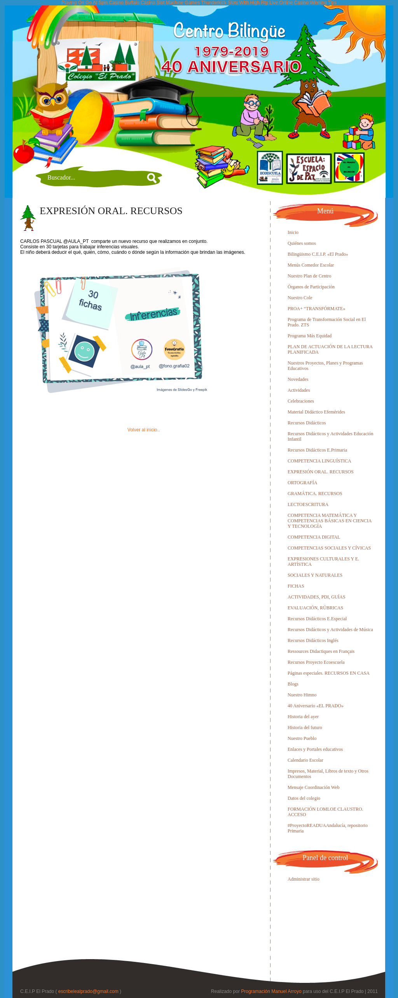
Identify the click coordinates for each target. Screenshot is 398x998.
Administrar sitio (303, 879)
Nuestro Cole (300, 297)
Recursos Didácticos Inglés (313, 640)
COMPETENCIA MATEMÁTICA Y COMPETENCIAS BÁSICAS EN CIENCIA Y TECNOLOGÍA (330, 521)
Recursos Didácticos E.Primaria (317, 450)
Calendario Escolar (305, 760)
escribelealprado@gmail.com (88, 991)
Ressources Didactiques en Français (321, 651)
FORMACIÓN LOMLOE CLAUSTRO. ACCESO (325, 811)
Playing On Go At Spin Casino (92, 2)
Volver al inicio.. (143, 430)
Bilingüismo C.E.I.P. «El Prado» (318, 254)
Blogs (293, 684)
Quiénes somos (302, 243)
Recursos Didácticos (307, 423)
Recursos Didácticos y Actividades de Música (330, 629)
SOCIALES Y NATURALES (315, 575)
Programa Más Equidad (310, 335)
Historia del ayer (303, 716)
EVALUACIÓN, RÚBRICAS (315, 608)
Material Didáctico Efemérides (316, 412)
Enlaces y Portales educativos (315, 749)
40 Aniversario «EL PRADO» (316, 705)
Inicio (293, 232)
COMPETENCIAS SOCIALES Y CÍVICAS (329, 548)
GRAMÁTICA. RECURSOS (315, 493)
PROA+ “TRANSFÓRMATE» (316, 308)
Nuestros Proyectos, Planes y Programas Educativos (325, 365)
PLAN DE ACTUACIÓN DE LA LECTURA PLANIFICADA (330, 349)
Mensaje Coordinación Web (313, 787)
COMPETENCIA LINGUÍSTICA (319, 461)
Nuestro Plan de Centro (309, 276)
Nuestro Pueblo (302, 738)
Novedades (298, 379)
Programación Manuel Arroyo (271, 991)
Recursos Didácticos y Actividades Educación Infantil (331, 436)
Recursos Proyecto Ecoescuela (316, 662)
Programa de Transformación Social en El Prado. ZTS (327, 322)
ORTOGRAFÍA (302, 482)
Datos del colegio (304, 798)
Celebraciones (301, 401)
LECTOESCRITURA (308, 504)
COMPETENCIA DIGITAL (314, 537)
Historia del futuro (305, 727)
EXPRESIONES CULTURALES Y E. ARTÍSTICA (323, 561)
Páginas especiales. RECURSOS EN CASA (329, 673)
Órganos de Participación (311, 287)
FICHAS (296, 586)
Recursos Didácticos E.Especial (317, 618)
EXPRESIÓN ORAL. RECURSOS (111, 210)
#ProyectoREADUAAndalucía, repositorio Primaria (328, 828)
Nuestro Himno (302, 695)
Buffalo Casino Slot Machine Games (162, 2)
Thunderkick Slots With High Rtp (234, 2)
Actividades (299, 390)
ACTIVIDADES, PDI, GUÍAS (317, 597)
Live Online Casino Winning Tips (303, 2)
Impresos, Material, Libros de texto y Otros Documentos (328, 773)
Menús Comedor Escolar (311, 265)
